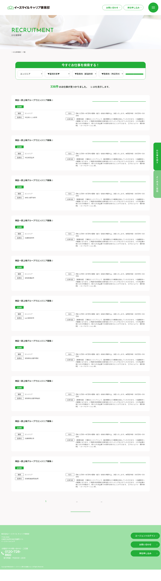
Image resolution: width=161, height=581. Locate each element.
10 (80, 509)
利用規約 (87, 552)
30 (92, 509)
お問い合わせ (112, 7)
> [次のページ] (101, 509)
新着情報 (55, 547)
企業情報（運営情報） (93, 547)
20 (86, 509)
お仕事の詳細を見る (105, 102)
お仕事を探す (40, 547)
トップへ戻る (80, 522)
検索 (136, 74)
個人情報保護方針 (91, 556)
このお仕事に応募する (133, 102)
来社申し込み (133, 7)
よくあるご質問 (71, 547)
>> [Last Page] (107, 509)
